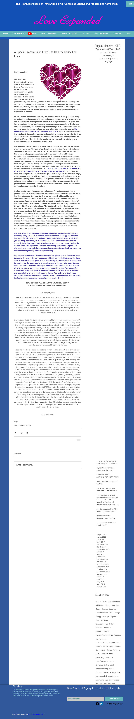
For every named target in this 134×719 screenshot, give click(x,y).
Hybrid (112, 624)
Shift (97, 654)
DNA (111, 613)
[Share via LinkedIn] (27, 432)
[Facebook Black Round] (97, 703)
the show (99, 684)
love (15, 425)
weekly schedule (110, 684)
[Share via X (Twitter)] (21, 432)
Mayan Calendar (114, 635)
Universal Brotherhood (105, 665)
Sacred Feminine (113, 650)
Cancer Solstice (102, 609)
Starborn (109, 657)
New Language (101, 639)
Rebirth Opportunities (112, 646)
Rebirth (99, 646)
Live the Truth (101, 635)
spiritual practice (112, 680)
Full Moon (104, 620)
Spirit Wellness (107, 654)
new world (100, 680)
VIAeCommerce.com (36, 714)
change (98, 672)
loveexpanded (101, 676)
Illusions (99, 628)
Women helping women (105, 668)
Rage (118, 642)
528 (97, 601)
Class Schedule (102, 613)
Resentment (100, 650)
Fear (97, 620)
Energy (117, 613)
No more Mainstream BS (105, 642)
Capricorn (113, 609)
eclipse (113, 672)
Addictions (100, 605)
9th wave (103, 601)
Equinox (114, 616)
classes (106, 672)
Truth (111, 661)
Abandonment (114, 601)
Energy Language (102, 616)
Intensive (107, 628)
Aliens (108, 605)
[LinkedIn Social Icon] (101, 703)
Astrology (115, 605)
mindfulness (113, 676)
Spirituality (100, 657)
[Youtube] (30, 33)
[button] (85, 34)
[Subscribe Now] (114, 699)
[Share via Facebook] (15, 432)
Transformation (102, 661)
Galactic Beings (25, 425)
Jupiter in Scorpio (102, 631)
